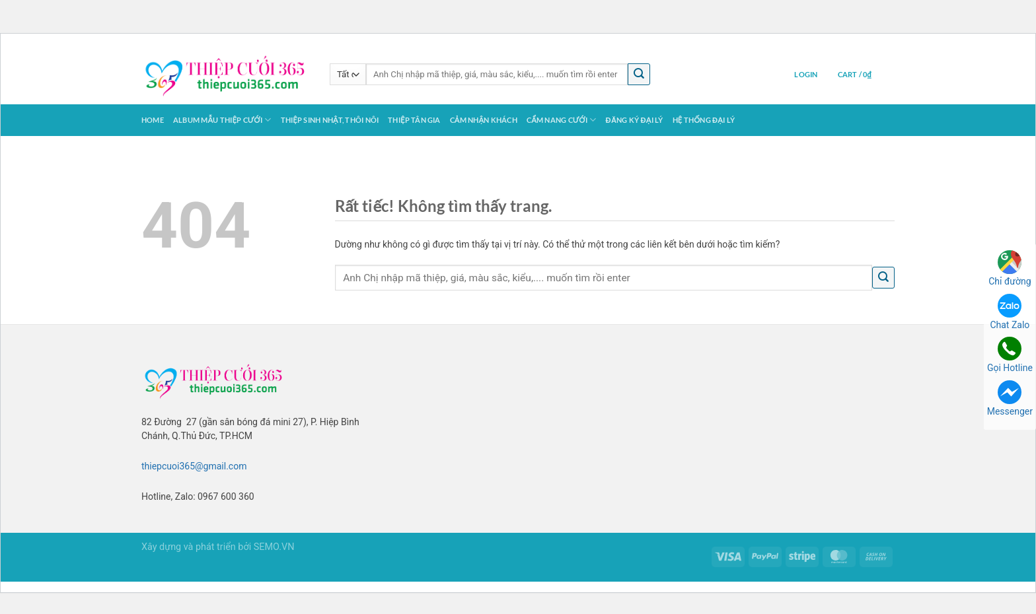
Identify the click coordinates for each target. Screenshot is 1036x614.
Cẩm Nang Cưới (562, 120)
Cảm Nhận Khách (483, 120)
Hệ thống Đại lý (704, 120)
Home (152, 120)
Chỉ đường (1009, 268)
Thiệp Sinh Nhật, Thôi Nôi (330, 120)
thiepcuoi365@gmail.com (193, 466)
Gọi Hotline (1010, 355)
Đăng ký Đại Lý (634, 120)
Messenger (1010, 398)
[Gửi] (639, 74)
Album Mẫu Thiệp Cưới (222, 120)
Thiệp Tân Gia (414, 120)
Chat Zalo (1009, 312)
